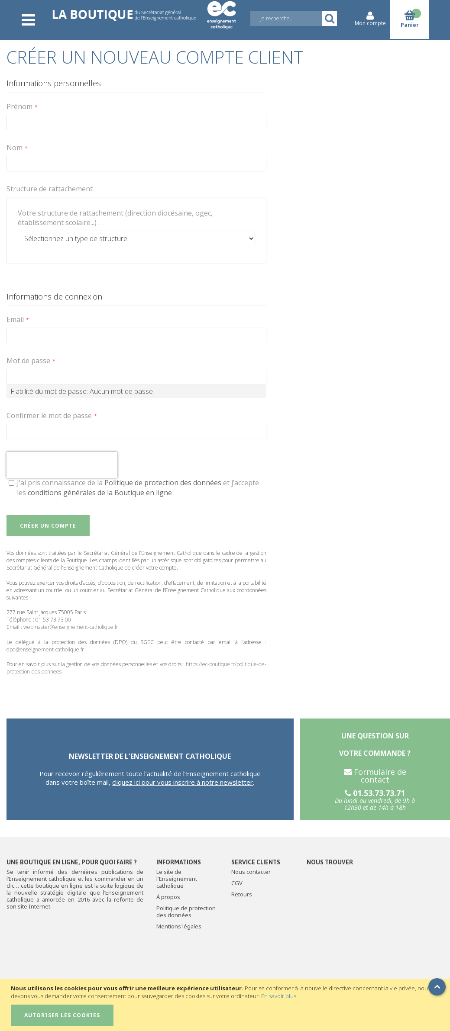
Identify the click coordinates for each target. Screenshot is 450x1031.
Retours (241, 894)
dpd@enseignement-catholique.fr (45, 649)
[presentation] (61, 465)
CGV (237, 883)
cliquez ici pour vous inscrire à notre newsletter (182, 782)
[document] (226, 1005)
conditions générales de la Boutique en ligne (100, 492)
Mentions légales (178, 926)
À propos (168, 897)
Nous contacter (251, 872)
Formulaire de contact (375, 776)
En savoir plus (278, 996)
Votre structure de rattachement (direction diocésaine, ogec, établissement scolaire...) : (115, 217)
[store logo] (144, 14)
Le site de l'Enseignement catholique (176, 878)
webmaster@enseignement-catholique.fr (70, 627)
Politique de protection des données (186, 911)
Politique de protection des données (162, 482)
